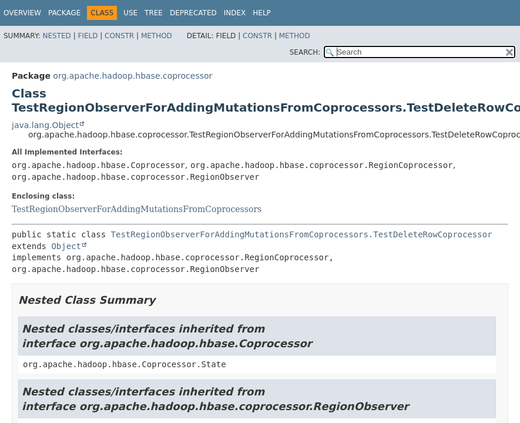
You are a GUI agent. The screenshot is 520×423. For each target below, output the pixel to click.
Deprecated (193, 13)
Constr (119, 36)
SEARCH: (305, 52)
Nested (56, 36)
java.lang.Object (45, 125)
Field (88, 36)
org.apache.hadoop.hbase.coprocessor (132, 75)
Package (64, 13)
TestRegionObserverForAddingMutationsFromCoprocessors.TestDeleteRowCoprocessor (301, 234)
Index (235, 13)
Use (130, 13)
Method (156, 36)
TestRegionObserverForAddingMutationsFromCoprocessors (136, 209)
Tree (154, 13)
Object (66, 246)
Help (262, 13)
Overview (22, 13)
